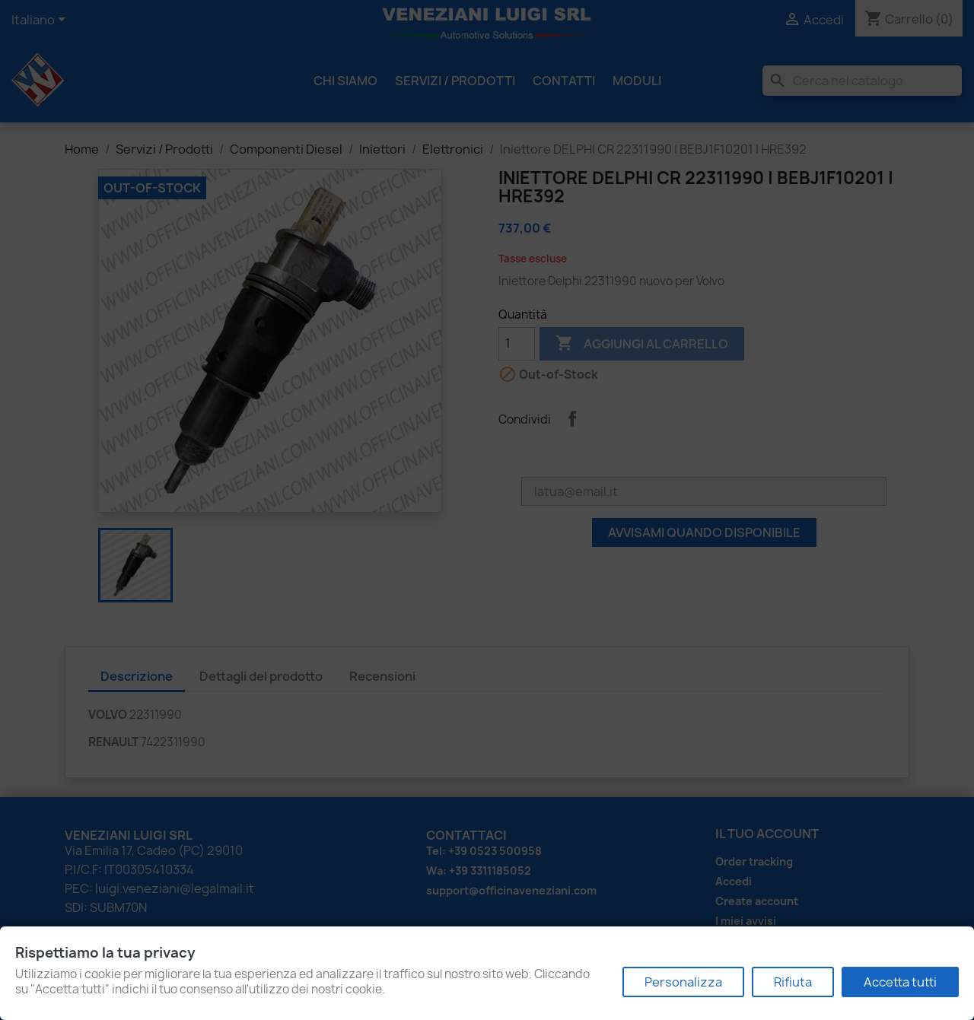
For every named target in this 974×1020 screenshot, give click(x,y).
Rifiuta (793, 982)
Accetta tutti (900, 982)
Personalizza (683, 982)
